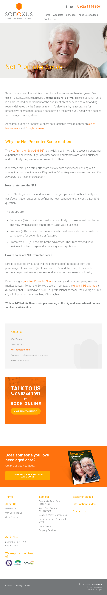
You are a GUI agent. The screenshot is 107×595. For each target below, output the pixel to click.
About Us (58, 14)
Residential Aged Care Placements (49, 502)
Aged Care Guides (88, 14)
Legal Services (46, 526)
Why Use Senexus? (14, 513)
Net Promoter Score (20, 349)
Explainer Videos (83, 496)
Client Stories (17, 344)
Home (47, 14)
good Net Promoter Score (38, 281)
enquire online (11, 545)
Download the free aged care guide (28, 475)
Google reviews (35, 128)
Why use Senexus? (20, 360)
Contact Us (50, 19)
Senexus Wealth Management (53, 515)
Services (71, 14)
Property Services (47, 530)
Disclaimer (9, 586)
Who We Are (16, 339)
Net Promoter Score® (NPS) (27, 150)
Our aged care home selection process (29, 355)
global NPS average (85, 285)
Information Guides (84, 504)
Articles (27, 586)
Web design (91, 590)
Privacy (19, 586)
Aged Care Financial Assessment (48, 509)
